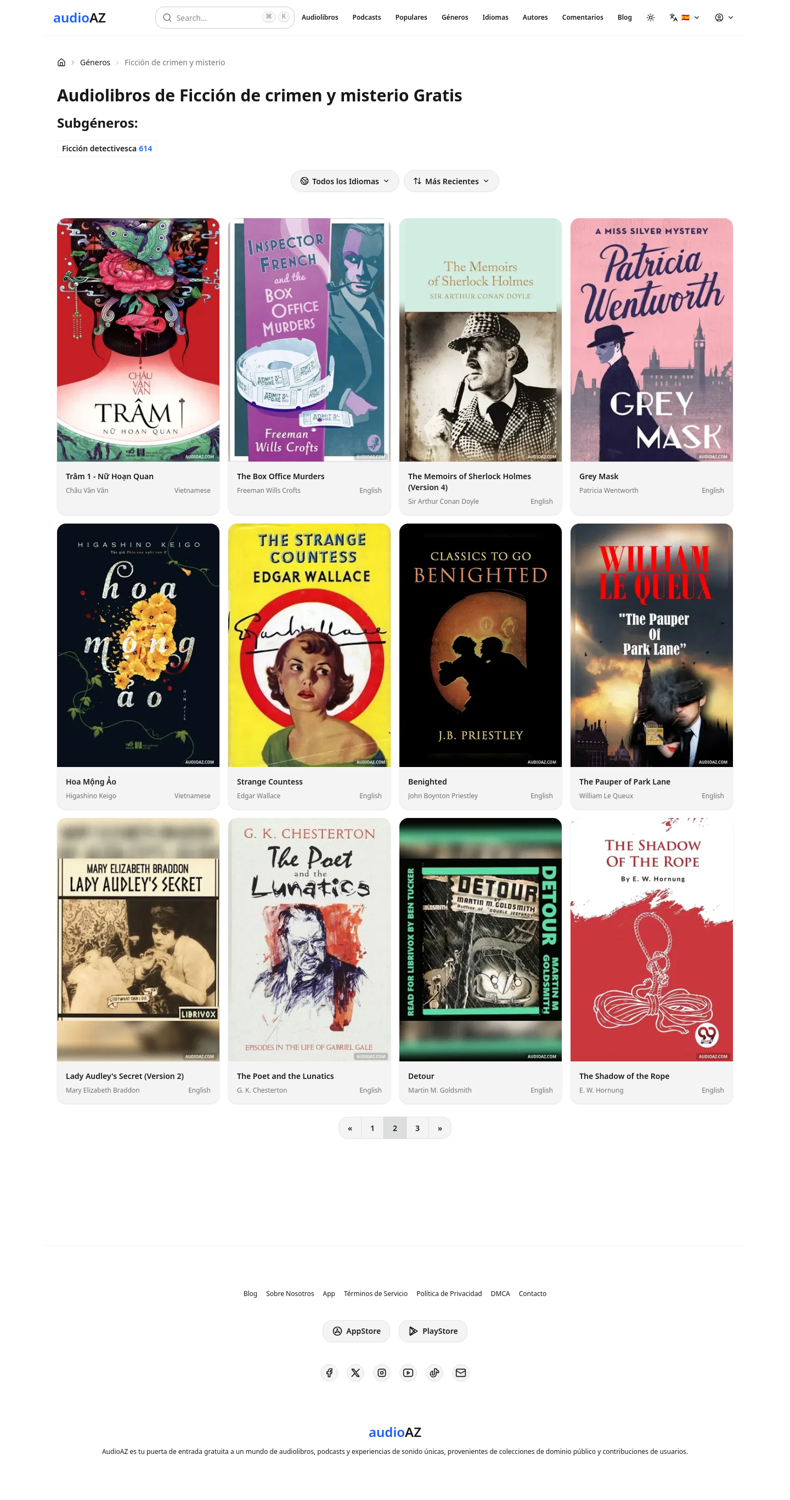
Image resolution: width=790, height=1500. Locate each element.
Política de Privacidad (449, 1293)
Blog (625, 17)
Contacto (533, 1293)
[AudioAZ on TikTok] (434, 1373)
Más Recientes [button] (451, 181)
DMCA (500, 1293)
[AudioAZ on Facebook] (329, 1373)
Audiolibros (320, 17)
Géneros (455, 17)
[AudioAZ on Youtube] (408, 1373)
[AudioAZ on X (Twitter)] (355, 1373)
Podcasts (367, 17)
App (329, 1293)
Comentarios (582, 17)
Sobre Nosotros (290, 1293)
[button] (685, 17)
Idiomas (496, 17)
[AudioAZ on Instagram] (382, 1373)
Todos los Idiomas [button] (345, 181)
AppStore (356, 1331)
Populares (411, 17)
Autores (535, 17)
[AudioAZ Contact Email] (461, 1373)
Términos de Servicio (376, 1293)
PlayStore (433, 1331)
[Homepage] (79, 18)
